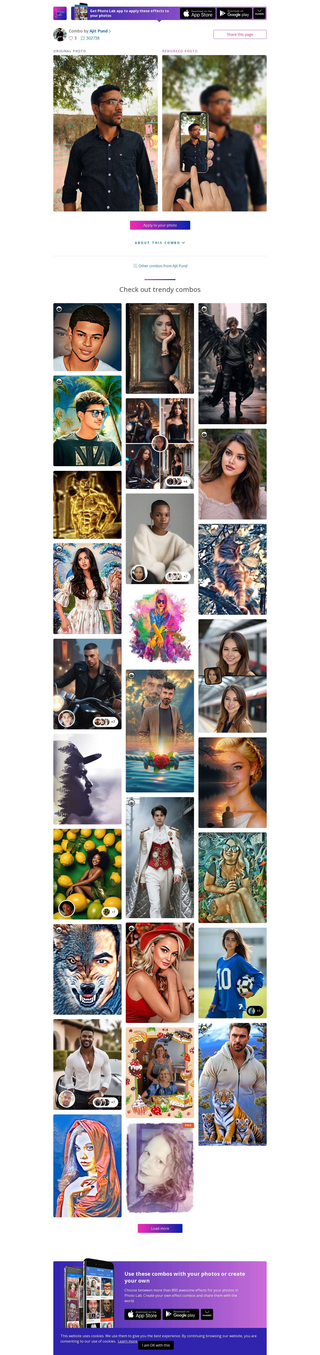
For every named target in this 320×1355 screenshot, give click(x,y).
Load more (160, 1228)
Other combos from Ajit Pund (160, 265)
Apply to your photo (160, 225)
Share (240, 34)
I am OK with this (156, 1345)
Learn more (127, 1341)
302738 (90, 38)
